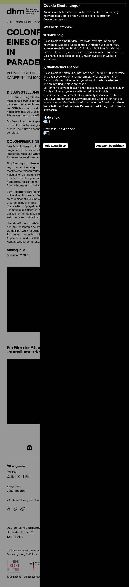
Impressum (50, 109)
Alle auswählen (55, 145)
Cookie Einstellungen (62, 5)
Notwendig (51, 119)
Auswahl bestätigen (110, 145)
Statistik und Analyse (59, 131)
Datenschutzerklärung (93, 106)
